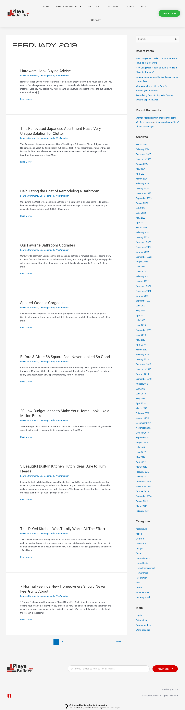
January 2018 (142, 418)
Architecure (141, 529)
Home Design (142, 563)
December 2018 (143, 364)
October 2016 (142, 491)
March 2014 (141, 506)
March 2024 (141, 178)
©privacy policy (170, 689)
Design (139, 548)
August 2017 (142, 442)
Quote (139, 587)
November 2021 (143, 291)
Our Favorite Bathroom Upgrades (47, 245)
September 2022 (143, 257)
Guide (138, 553)
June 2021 (141, 305)
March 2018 (141, 408)
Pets (138, 582)
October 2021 (142, 296)
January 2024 (142, 188)
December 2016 (143, 481)
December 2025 (143, 154)
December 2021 (143, 286)
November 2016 (143, 486)
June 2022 (141, 271)
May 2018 (140, 398)
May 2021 (140, 310)
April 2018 (141, 403)
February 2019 (142, 354)
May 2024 (140, 169)
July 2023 (140, 208)
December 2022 (143, 242)
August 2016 (142, 501)
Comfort (140, 538)
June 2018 (141, 393)
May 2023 (140, 218)
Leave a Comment (29, 75)
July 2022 (140, 266)
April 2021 (141, 315)
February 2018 (142, 413)
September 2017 (143, 437)
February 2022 (142, 276)
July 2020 (140, 320)
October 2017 (142, 433)
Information (141, 578)
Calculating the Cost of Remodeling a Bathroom (59, 191)
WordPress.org (143, 630)
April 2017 (141, 462)
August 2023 (142, 203)
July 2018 (140, 388)
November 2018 (143, 369)
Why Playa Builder (68, 6)
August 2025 (142, 164)
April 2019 (141, 344)
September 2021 (143, 300)
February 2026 (142, 149)
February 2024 (142, 183)
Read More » (26, 99)
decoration (141, 543)
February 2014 (142, 511)
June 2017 (141, 452)
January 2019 (142, 359)
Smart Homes (142, 592)
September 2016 (143, 496)
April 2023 (141, 222)
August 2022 (142, 261)
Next (120, 641)
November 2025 (143, 159)
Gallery (130, 6)
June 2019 (141, 335)
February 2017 (142, 472)
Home (46, 6)
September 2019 (143, 330)
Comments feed (143, 625)
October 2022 (142, 252)
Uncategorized (47, 75)
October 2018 (142, 374)
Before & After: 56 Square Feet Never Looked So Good (65, 357)
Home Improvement (145, 568)
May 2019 (140, 340)
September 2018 (143, 379)
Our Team (112, 6)
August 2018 (142, 384)
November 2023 (143, 193)
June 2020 (141, 325)
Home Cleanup (143, 558)
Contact (95, 20)
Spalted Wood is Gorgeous (42, 303)
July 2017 (140, 447)
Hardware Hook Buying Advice (45, 71)
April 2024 (141, 174)
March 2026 (141, 144)
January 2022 (142, 281)
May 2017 (140, 457)
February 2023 (142, 232)
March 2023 (141, 227)
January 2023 (142, 237)
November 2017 (143, 428)
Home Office (142, 573)
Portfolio (94, 6)
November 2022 (143, 247)
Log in (139, 615)
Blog (144, 6)
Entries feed (141, 620)
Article (139, 534)
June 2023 (141, 213)
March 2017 (141, 467)
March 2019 (141, 349)
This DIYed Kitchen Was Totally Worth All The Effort (62, 529)
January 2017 (142, 476)
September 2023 (143, 198)
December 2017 (143, 423)
